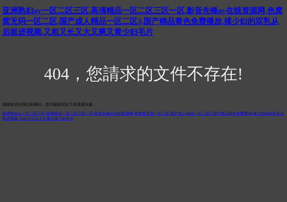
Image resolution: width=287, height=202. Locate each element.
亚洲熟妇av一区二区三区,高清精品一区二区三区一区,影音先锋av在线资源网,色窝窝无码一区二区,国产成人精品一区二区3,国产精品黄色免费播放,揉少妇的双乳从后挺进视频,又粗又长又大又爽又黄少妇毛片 (142, 21)
